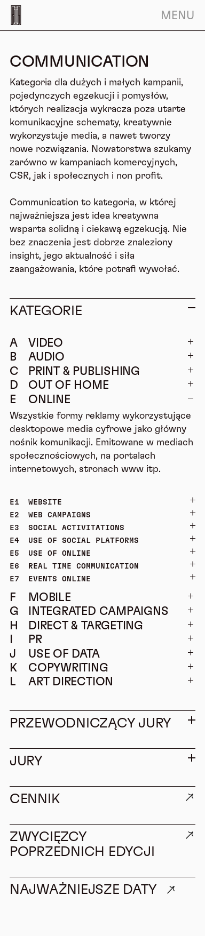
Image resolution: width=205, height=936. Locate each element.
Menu (177, 15)
